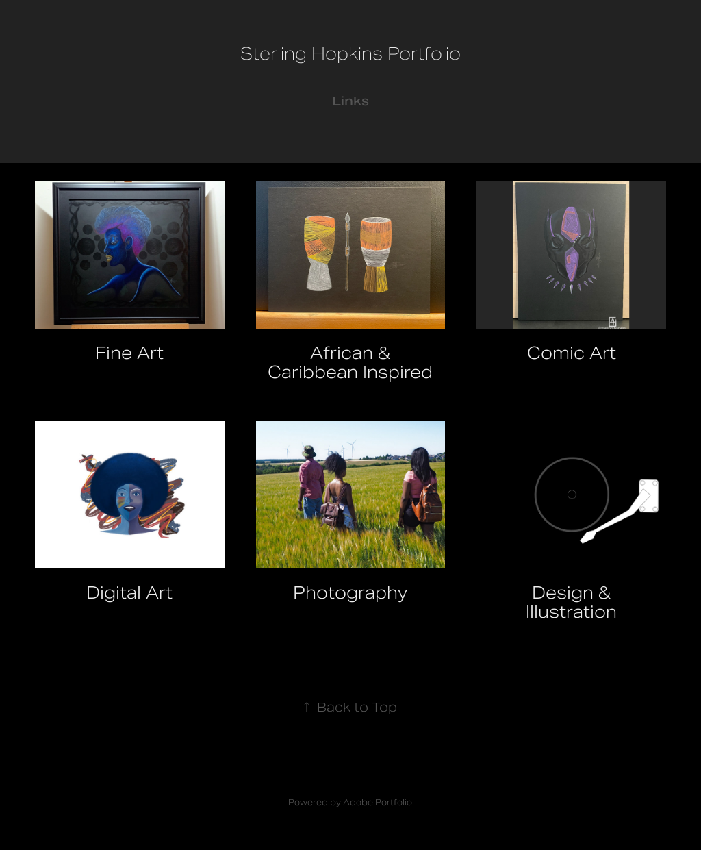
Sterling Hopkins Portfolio (350, 53)
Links (350, 101)
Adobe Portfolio (377, 802)
